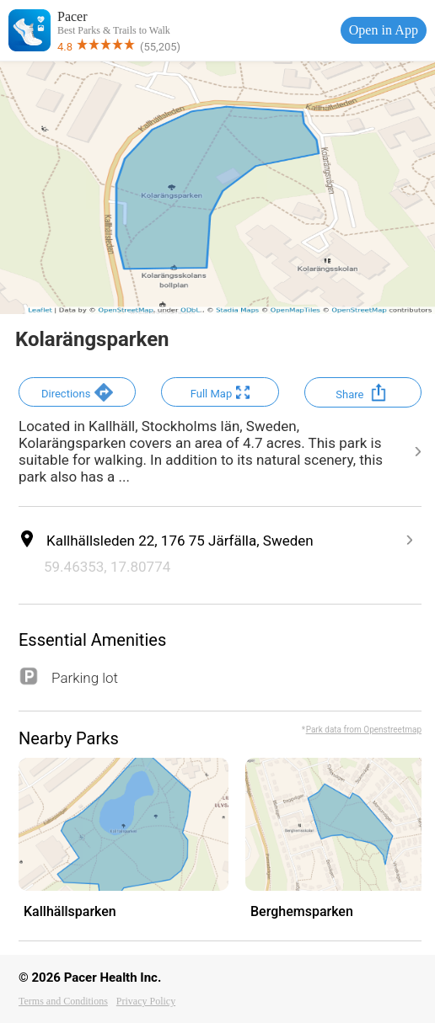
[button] (77, 392)
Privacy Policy (145, 1001)
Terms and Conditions (63, 1001)
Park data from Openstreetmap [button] (364, 729)
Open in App (383, 30)
